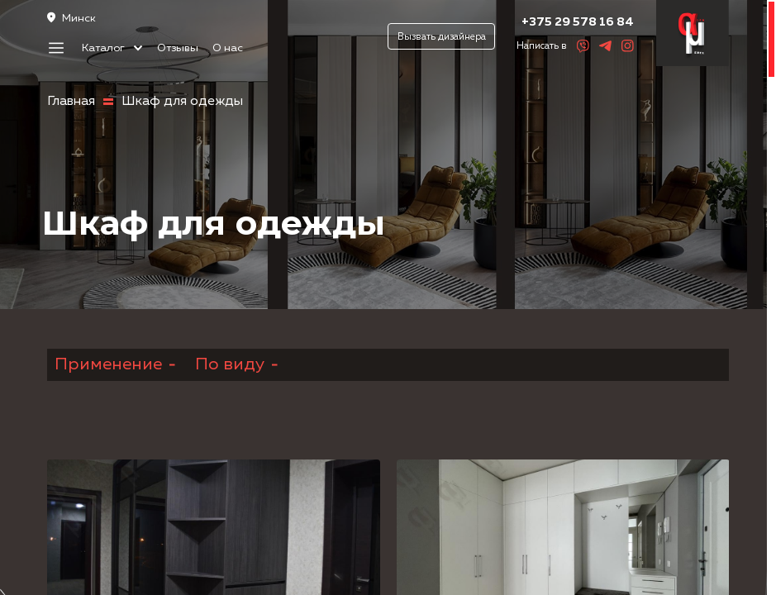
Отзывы (177, 48)
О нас (227, 48)
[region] (388, 297)
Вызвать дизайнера (442, 37)
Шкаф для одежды (182, 101)
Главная (71, 101)
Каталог (112, 48)
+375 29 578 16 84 (577, 22)
